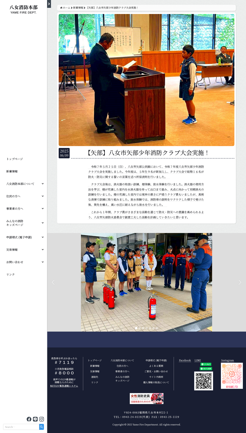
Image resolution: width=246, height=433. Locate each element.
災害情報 (12, 249)
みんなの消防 (16, 223)
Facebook (185, 360)
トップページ (14, 159)
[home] (23, 8)
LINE (198, 360)
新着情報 (12, 171)
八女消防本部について (20, 184)
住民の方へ (13, 196)
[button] (23, 183)
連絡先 (94, 376)
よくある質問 (156, 365)
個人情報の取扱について (156, 382)
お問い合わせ (14, 262)
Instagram (227, 360)
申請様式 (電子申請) (19, 237)
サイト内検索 (156, 376)
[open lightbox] (232, 376)
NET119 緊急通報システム (64, 385)
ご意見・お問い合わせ (156, 371)
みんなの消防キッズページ (122, 378)
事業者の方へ (14, 208)
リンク (10, 274)
